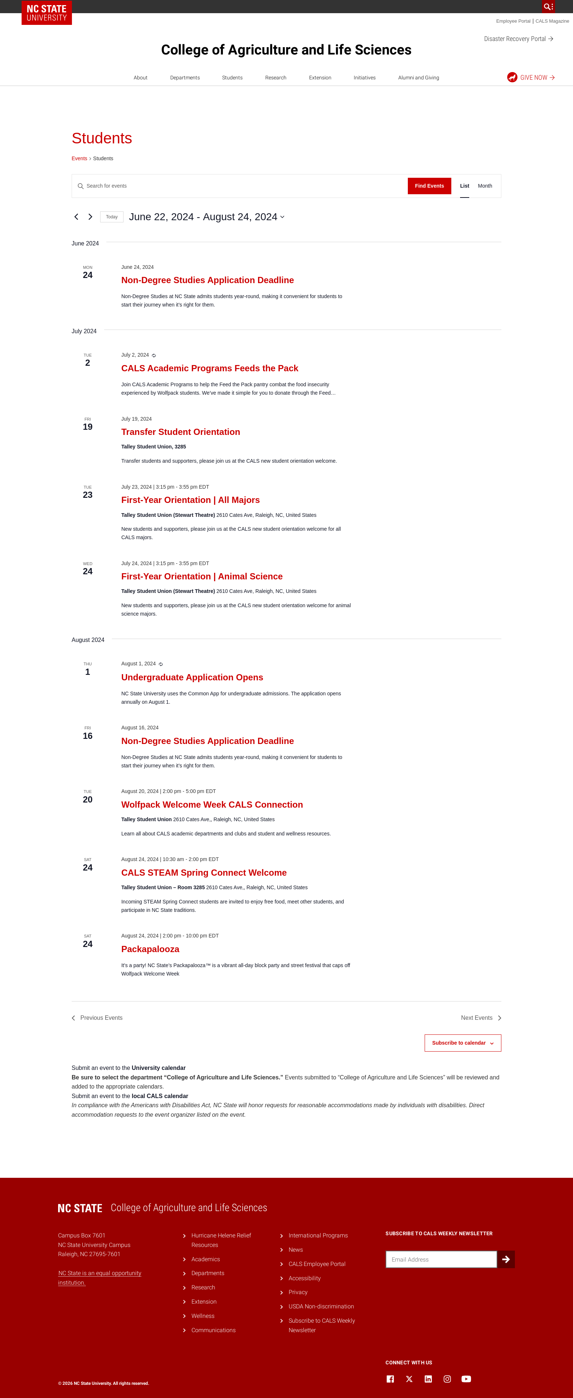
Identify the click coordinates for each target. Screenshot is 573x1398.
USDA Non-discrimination (321, 1306)
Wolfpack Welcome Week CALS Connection (212, 804)
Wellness (203, 1315)
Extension (320, 77)
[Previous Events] (76, 217)
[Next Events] (90, 217)
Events (79, 158)
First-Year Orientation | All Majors (190, 500)
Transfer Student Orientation (180, 432)
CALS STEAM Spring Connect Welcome (204, 872)
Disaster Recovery (519, 39)
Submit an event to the (129, 1068)
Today (112, 216)
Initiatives (365, 77)
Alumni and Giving (418, 77)
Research (275, 77)
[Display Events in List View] (464, 186)
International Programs (318, 1235)
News (296, 1249)
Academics (205, 1259)
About (141, 77)
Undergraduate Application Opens (192, 677)
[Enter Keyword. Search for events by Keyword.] (240, 186)
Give (531, 77)
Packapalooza (150, 949)
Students (232, 77)
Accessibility (305, 1278)
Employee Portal (513, 21)
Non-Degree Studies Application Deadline (207, 280)
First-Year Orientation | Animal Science (202, 576)
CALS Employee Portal (317, 1263)
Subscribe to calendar (459, 1043)
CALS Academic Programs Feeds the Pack (210, 368)
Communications (213, 1330)
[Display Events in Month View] (485, 186)
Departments (185, 77)
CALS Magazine (552, 21)
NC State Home (47, 13)
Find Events (429, 186)
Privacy (298, 1292)
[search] (548, 6)
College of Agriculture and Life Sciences (286, 50)
